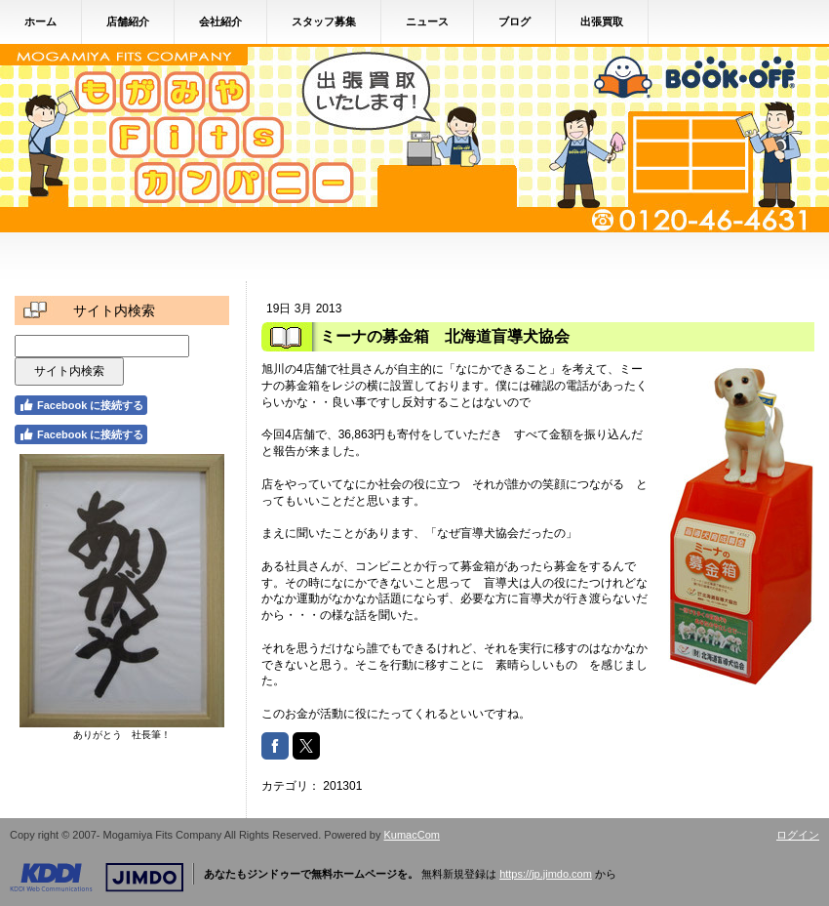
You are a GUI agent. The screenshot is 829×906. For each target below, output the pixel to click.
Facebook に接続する (81, 405)
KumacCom (412, 835)
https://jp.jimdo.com (545, 874)
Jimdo (96, 877)
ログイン (797, 835)
